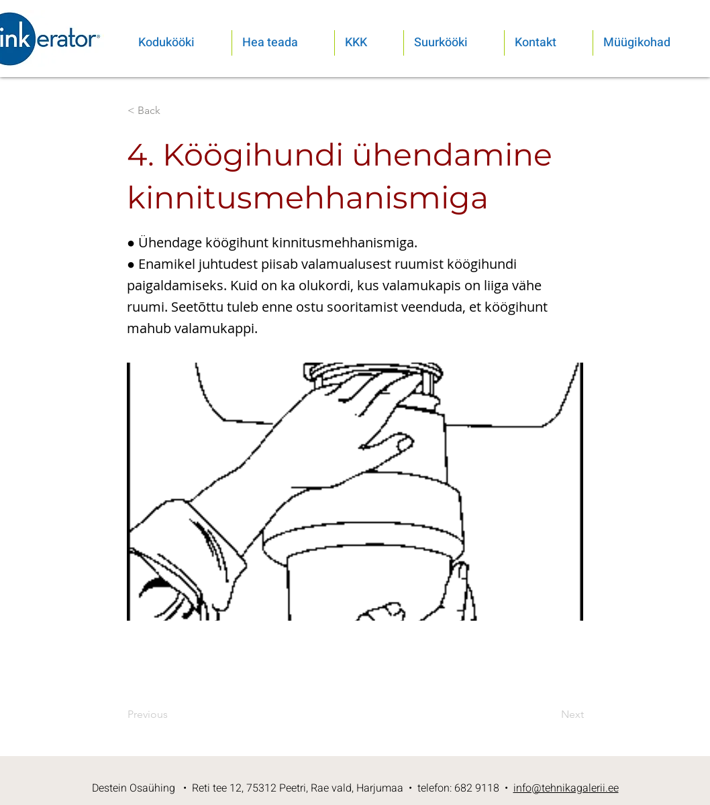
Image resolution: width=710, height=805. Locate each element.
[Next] (550, 714)
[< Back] (172, 110)
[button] (283, 43)
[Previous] (172, 714)
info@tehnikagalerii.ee (566, 788)
